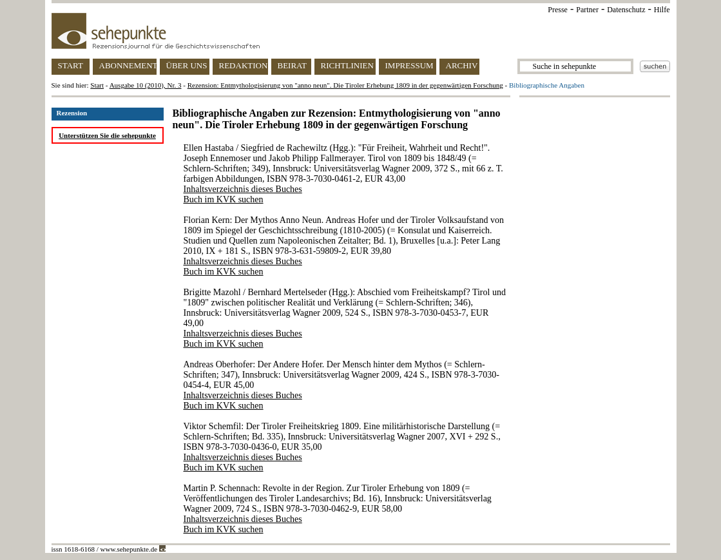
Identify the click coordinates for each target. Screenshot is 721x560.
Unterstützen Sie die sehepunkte (107, 135)
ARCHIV (462, 65)
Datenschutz (626, 9)
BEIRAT (292, 65)
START (70, 65)
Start (97, 85)
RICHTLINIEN (347, 65)
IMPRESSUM (409, 65)
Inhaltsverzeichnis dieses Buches (243, 189)
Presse (558, 9)
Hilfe (662, 9)
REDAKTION (243, 65)
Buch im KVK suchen (224, 199)
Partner (587, 9)
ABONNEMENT (128, 65)
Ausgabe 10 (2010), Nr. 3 (146, 85)
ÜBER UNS (186, 65)
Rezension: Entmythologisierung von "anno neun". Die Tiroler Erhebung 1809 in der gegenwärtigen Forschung (345, 85)
